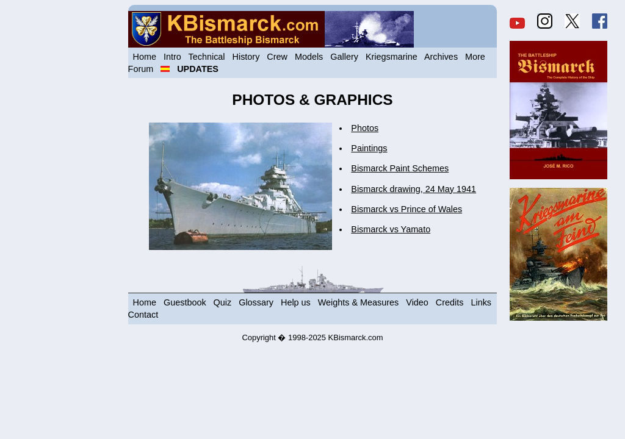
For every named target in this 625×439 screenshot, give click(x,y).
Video (417, 302)
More (475, 57)
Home (144, 57)
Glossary (256, 302)
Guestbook (185, 302)
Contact (143, 314)
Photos (364, 128)
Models (309, 57)
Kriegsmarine (391, 57)
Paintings (369, 148)
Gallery (344, 57)
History (246, 57)
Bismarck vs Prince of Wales (406, 209)
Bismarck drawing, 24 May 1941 (413, 189)
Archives (441, 57)
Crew (277, 57)
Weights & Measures (358, 302)
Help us (296, 302)
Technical (207, 57)
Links (481, 302)
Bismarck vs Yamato (390, 229)
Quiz (223, 302)
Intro (172, 57)
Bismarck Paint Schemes (400, 168)
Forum (141, 69)
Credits (450, 302)
